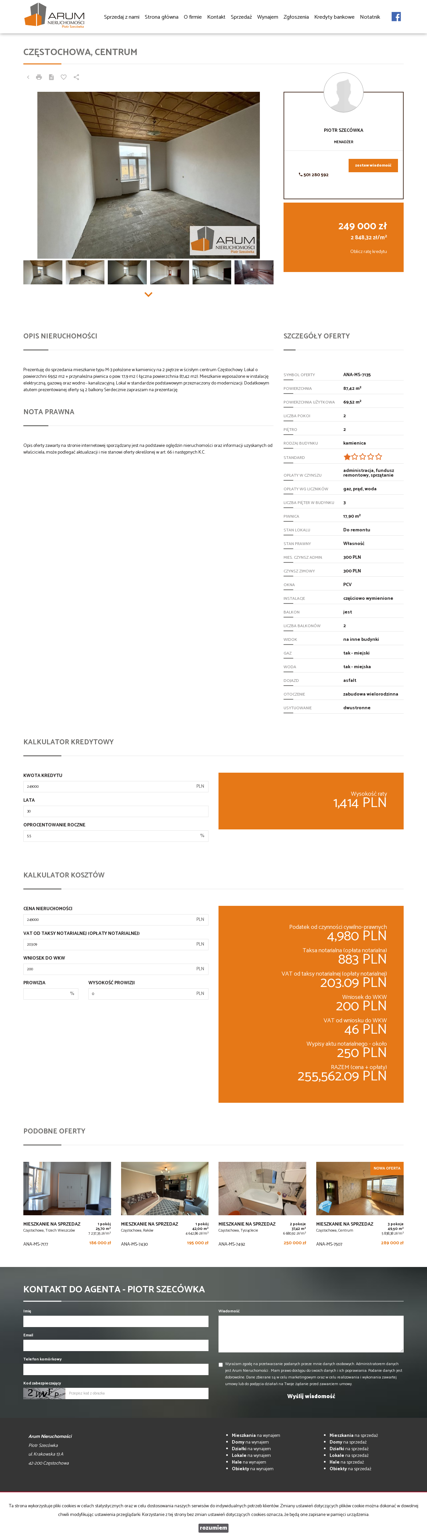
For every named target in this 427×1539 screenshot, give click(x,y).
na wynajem (256, 1436)
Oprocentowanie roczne (54, 825)
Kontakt (216, 17)
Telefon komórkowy (42, 1359)
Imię (27, 1311)
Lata (29, 800)
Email (28, 1335)
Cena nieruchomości (47, 909)
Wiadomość (229, 1311)
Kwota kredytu (42, 776)
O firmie (193, 17)
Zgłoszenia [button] (296, 17)
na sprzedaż (354, 1436)
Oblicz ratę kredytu (368, 252)
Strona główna (161, 17)
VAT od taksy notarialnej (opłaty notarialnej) (81, 934)
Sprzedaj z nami (121, 17)
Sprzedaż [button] (241, 17)
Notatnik (370, 17)
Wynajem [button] (267, 17)
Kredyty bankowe (334, 17)
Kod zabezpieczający (42, 1383)
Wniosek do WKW (44, 958)
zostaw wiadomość (373, 166)
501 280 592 (314, 175)
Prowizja (34, 983)
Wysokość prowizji (111, 983)
